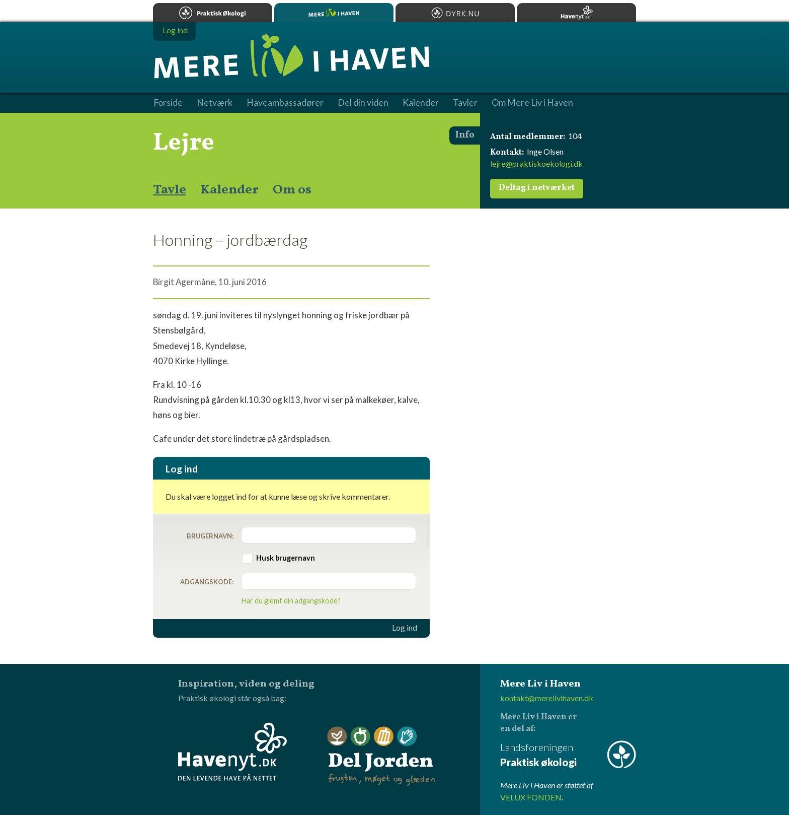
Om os (292, 189)
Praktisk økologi (212, 12)
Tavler (465, 102)
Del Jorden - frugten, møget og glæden (381, 756)
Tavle (169, 189)
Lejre (183, 143)
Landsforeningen (568, 755)
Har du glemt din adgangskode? (291, 600)
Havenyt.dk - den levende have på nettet (232, 751)
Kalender (229, 189)
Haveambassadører (285, 102)
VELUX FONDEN (531, 797)
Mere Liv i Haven (333, 12)
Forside (168, 102)
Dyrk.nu (455, 12)
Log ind (404, 628)
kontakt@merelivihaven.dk (546, 698)
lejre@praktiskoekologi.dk (536, 163)
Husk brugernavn (285, 558)
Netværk (214, 102)
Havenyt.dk (576, 12)
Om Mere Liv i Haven (532, 102)
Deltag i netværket (537, 188)
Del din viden (363, 102)
